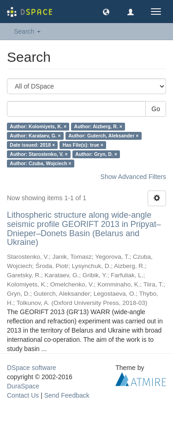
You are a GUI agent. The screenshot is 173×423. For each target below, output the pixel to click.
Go (155, 109)
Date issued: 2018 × (32, 145)
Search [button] (27, 31)
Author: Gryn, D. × (96, 154)
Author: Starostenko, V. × (38, 154)
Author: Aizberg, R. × (98, 126)
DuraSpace (23, 386)
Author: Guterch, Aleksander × (103, 135)
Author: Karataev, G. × (35, 135)
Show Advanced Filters (133, 176)
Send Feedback (66, 395)
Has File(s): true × (83, 145)
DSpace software (31, 367)
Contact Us (23, 395)
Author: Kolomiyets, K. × (38, 126)
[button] (106, 11)
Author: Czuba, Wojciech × (40, 163)
